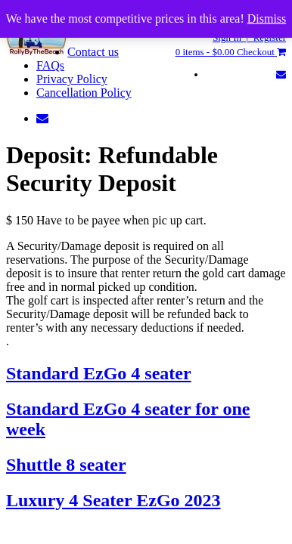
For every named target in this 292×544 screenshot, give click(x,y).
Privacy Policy (71, 79)
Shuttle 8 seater (66, 464)
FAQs (50, 65)
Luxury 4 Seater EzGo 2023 (113, 500)
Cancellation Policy (84, 92)
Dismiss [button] (267, 18)
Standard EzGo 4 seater (98, 373)
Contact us (93, 51)
